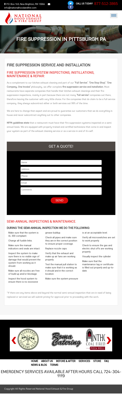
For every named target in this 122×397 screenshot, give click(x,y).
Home (34, 361)
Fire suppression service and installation (48, 65)
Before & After (65, 361)
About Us (47, 361)
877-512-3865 (106, 3)
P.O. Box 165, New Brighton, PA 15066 (24, 4)
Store (97, 361)
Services (84, 361)
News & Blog (39, 364)
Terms (54, 364)
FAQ (106, 361)
